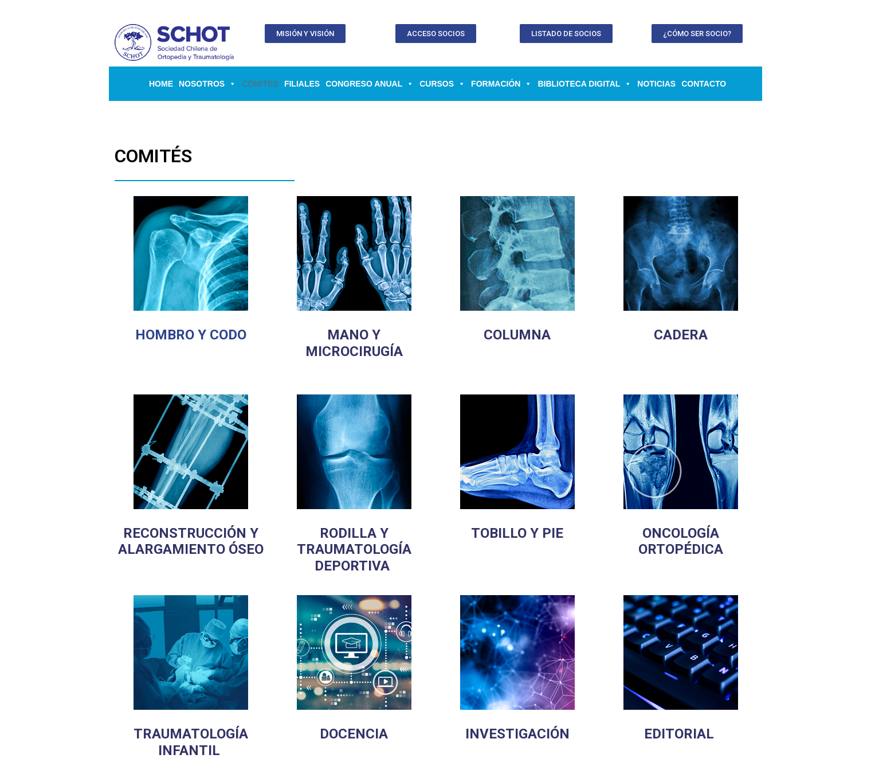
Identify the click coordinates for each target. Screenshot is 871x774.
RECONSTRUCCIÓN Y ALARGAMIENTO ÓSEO (191, 541)
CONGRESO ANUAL (369, 83)
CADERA (681, 335)
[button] (305, 33)
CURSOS (442, 83)
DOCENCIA (354, 734)
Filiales (302, 83)
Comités (260, 83)
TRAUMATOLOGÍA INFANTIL (191, 742)
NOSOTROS (207, 83)
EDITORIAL (679, 734)
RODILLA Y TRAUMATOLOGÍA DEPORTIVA (354, 549)
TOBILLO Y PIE (517, 533)
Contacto (703, 83)
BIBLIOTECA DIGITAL (584, 83)
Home (161, 83)
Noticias (656, 83)
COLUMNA (517, 335)
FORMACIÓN (501, 83)
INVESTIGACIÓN (517, 734)
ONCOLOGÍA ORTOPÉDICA (680, 541)
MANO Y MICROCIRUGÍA (354, 343)
